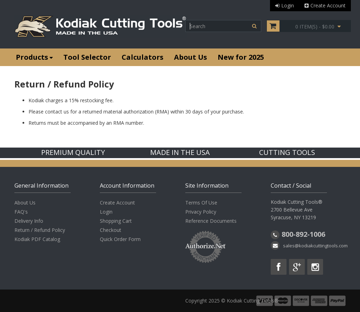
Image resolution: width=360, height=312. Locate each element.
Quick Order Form (120, 239)
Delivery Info (28, 220)
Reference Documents (211, 220)
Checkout (110, 230)
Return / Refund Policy (39, 230)
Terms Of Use (201, 202)
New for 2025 (241, 57)
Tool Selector (87, 57)
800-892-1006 (303, 234)
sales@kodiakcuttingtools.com (315, 245)
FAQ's (21, 211)
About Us (190, 57)
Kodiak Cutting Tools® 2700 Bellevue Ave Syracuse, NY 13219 (296, 210)
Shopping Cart (116, 220)
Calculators (142, 57)
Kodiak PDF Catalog (37, 239)
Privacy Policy (200, 211)
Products (34, 57)
